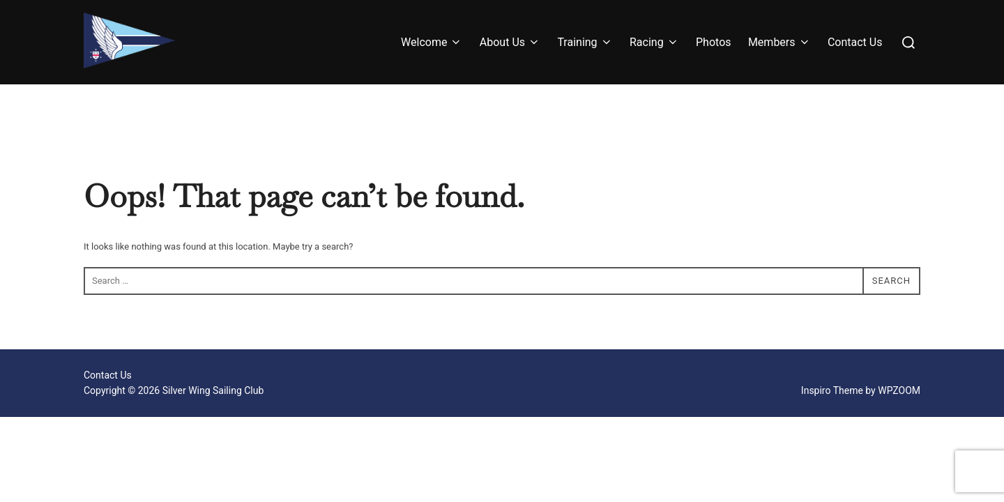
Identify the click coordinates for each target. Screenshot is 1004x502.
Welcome (431, 42)
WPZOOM (899, 390)
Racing (654, 42)
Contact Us (855, 42)
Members (779, 42)
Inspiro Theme (832, 390)
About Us (510, 42)
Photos (713, 42)
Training (584, 42)
